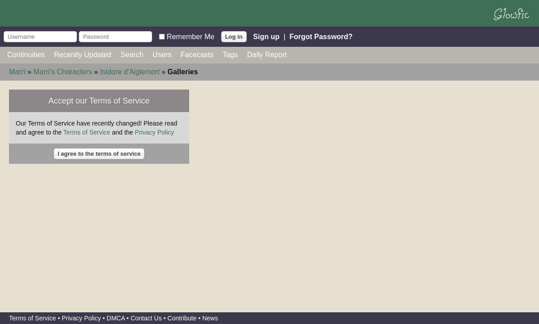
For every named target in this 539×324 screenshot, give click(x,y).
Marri (17, 72)
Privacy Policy (154, 132)
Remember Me (190, 36)
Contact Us (146, 318)
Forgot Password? (321, 36)
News (210, 318)
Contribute (182, 318)
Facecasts (197, 54)
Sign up (266, 36)
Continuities (26, 54)
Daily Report (267, 54)
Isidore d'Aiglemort (129, 72)
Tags (230, 54)
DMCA (116, 318)
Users (162, 54)
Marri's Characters (62, 72)
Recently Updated (82, 54)
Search (132, 54)
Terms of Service (86, 132)
